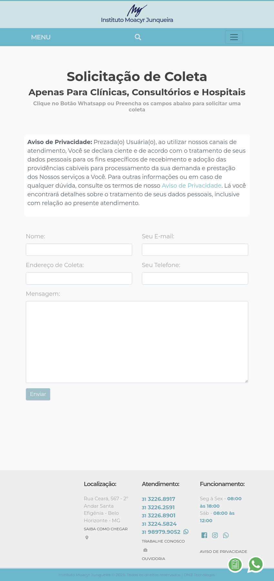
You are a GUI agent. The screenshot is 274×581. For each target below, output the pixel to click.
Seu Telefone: (161, 265)
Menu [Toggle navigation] (40, 37)
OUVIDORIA (153, 558)
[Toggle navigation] (234, 37)
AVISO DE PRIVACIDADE (223, 551)
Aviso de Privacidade (191, 185)
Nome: (35, 236)
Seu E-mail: (158, 236)
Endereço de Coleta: (55, 265)
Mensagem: (43, 293)
